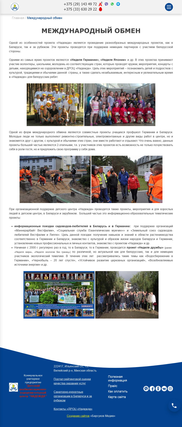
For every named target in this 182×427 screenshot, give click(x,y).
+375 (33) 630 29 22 (80, 9)
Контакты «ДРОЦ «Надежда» (73, 408)
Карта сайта (117, 397)
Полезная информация (117, 378)
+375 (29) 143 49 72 (80, 4)
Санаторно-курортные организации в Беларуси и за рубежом (73, 396)
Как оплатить (117, 391)
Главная (18, 18)
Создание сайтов (78, 415)
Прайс (112, 386)
